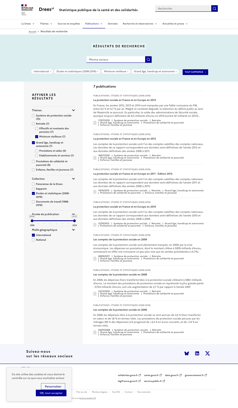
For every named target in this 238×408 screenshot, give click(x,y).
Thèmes (44, 23)
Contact (129, 392)
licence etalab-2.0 (87, 398)
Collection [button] (38, 179)
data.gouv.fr (172, 375)
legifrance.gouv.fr (128, 381)
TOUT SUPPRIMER (194, 72)
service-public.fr (153, 381)
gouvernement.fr (194, 375)
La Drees (26, 23)
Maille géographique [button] (44, 230)
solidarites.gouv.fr (128, 375)
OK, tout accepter (51, 393)
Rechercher (214, 8)
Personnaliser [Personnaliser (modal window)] (53, 386)
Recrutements (144, 392)
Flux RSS (116, 392)
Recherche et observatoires (138, 23)
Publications (92, 23)
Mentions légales (99, 392)
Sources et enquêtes (69, 23)
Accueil (32, 31)
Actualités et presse (173, 23)
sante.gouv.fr (151, 375)
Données (113, 23)
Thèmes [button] (37, 110)
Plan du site (81, 392)
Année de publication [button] (45, 214)
